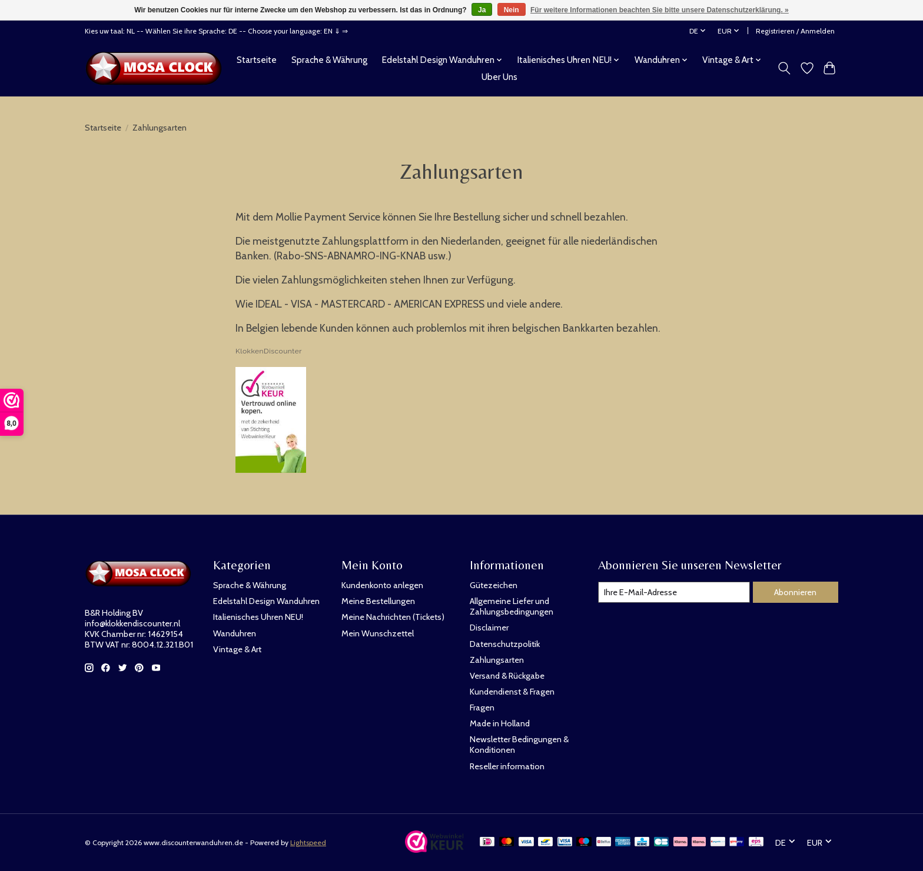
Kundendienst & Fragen (512, 691)
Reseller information (507, 766)
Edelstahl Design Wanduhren (266, 601)
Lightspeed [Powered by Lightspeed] (308, 842)
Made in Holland (500, 723)
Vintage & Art (237, 649)
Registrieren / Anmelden (795, 30)
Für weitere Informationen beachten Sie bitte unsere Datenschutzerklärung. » (659, 10)
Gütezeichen (493, 585)
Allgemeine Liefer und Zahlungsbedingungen (511, 606)
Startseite (257, 59)
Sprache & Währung (329, 59)
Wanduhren (234, 633)
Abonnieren (795, 592)
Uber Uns (499, 76)
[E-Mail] (674, 592)
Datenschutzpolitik (505, 644)
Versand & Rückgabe (507, 675)
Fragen (482, 707)
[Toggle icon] (784, 68)
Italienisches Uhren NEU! (258, 617)
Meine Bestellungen (378, 601)
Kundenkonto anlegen (382, 585)
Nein (511, 10)
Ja (482, 10)
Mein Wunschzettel (377, 633)
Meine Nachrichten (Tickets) (392, 617)
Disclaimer (489, 627)
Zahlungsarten (497, 660)
